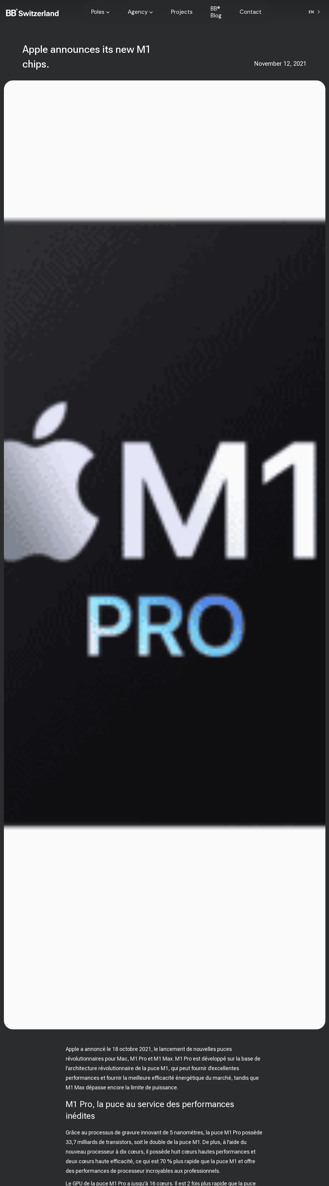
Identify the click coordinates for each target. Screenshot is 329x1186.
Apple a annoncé (86, 1049)
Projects (182, 12)
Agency (138, 12)
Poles (97, 12)
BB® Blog (216, 12)
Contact (251, 12)
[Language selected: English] (314, 12)
